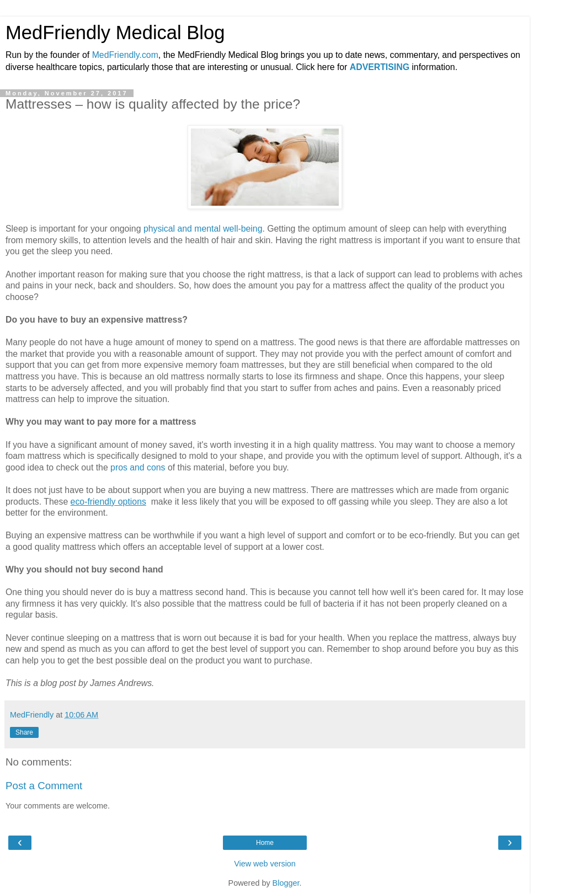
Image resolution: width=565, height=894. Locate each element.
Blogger (286, 883)
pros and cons (137, 467)
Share (24, 732)
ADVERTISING (379, 67)
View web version (265, 863)
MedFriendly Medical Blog (115, 32)
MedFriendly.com (125, 55)
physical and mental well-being (203, 228)
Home (265, 843)
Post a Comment (44, 785)
